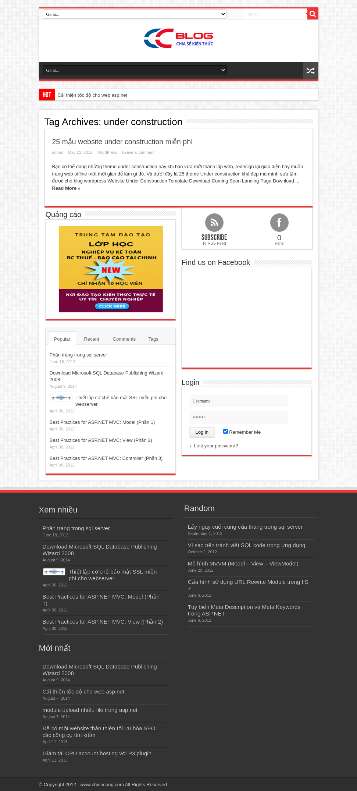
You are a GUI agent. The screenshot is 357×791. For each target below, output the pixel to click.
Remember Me (242, 432)
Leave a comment (138, 152)
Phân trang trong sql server (78, 355)
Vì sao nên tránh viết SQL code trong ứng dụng (247, 545)
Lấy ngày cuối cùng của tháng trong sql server (245, 527)
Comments (124, 339)
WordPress (107, 152)
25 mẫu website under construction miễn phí (122, 142)
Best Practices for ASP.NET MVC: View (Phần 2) (101, 440)
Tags (153, 339)
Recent (91, 339)
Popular (62, 339)
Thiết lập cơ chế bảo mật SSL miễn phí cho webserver (113, 574)
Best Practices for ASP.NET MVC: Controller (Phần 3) (106, 458)
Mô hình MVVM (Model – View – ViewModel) (243, 563)
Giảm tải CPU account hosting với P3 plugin (97, 753)
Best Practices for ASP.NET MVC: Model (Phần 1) (102, 422)
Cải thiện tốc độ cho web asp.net (93, 95)
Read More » (66, 188)
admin (57, 152)
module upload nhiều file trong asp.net (90, 710)
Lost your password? (216, 445)
